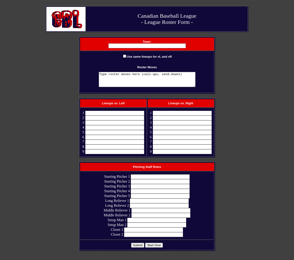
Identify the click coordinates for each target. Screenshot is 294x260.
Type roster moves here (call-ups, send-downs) (147, 81)
